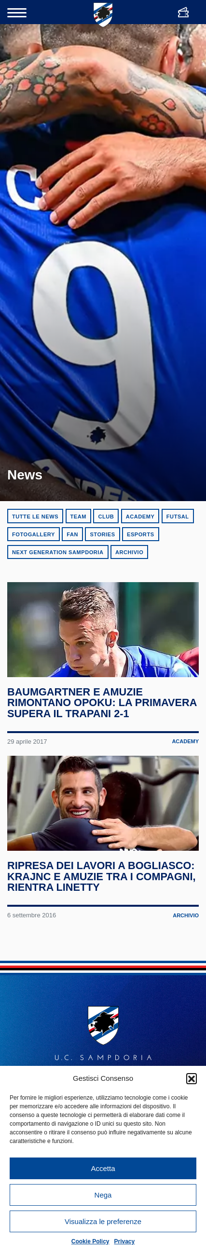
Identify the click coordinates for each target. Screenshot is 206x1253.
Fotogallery (33, 534)
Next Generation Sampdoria (58, 552)
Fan (72, 534)
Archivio (129, 552)
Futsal (177, 516)
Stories (102, 534)
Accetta (103, 1168)
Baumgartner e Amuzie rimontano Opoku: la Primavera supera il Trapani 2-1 (101, 703)
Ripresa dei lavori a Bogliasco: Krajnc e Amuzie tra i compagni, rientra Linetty (101, 876)
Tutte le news (35, 516)
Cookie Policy (90, 1241)
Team (78, 516)
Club (106, 516)
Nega (103, 1195)
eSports (140, 534)
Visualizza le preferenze (103, 1221)
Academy (140, 516)
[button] (191, 1078)
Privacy (124, 1241)
